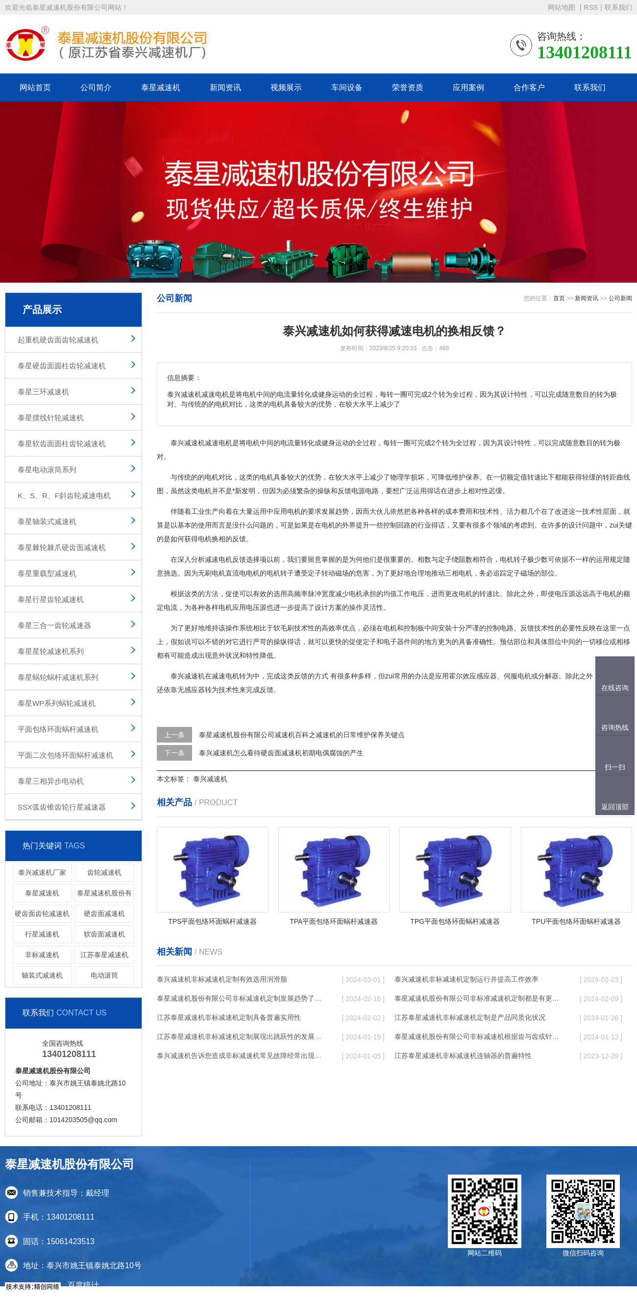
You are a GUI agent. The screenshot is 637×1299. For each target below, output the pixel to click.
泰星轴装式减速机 (47, 521)
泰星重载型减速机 (47, 573)
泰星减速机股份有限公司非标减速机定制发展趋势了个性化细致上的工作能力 (240, 998)
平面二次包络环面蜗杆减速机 (65, 755)
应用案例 (468, 87)
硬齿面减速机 (104, 913)
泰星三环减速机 (43, 391)
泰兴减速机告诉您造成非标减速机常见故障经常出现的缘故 (240, 1055)
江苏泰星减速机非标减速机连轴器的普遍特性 (463, 1055)
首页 (559, 298)
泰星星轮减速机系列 (51, 651)
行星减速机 (42, 934)
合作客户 (529, 87)
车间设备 (347, 87)
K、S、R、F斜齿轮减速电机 (64, 495)
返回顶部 (615, 807)
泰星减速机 (160, 87)
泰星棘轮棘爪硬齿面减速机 (62, 547)
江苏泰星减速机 (104, 955)
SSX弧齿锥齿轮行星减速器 (62, 807)
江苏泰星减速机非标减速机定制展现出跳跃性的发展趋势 (240, 1036)
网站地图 (562, 7)
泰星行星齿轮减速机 (51, 599)
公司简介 (96, 87)
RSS (591, 7)
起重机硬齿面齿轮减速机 (58, 340)
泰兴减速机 (210, 779)
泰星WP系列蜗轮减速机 (57, 703)
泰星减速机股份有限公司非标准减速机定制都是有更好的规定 (477, 998)
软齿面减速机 (104, 934)
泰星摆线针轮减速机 (51, 417)
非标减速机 (42, 955)
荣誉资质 (407, 87)
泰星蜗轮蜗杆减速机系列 (58, 677)
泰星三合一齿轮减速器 (54, 625)
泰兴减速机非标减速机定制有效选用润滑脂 (222, 979)
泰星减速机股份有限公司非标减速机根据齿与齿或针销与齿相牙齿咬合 (477, 1036)
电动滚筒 (104, 975)
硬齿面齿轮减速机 (42, 913)
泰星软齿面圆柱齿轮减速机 (62, 443)
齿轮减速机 (104, 872)
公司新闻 (620, 298)
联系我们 (618, 7)
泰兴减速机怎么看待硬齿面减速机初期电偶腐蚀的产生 (281, 753)
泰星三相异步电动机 (51, 781)
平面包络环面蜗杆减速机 (58, 729)
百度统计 (83, 1285)
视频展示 (286, 87)
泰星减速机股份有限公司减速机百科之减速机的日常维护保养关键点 (302, 735)
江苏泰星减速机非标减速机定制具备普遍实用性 (229, 1017)
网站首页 (35, 87)
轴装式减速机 (42, 975)
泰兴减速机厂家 (42, 872)
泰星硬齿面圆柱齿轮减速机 (62, 365)
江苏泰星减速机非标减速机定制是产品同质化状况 (469, 1017)
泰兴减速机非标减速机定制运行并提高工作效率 (466, 979)
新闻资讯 (225, 87)
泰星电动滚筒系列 (47, 469)
